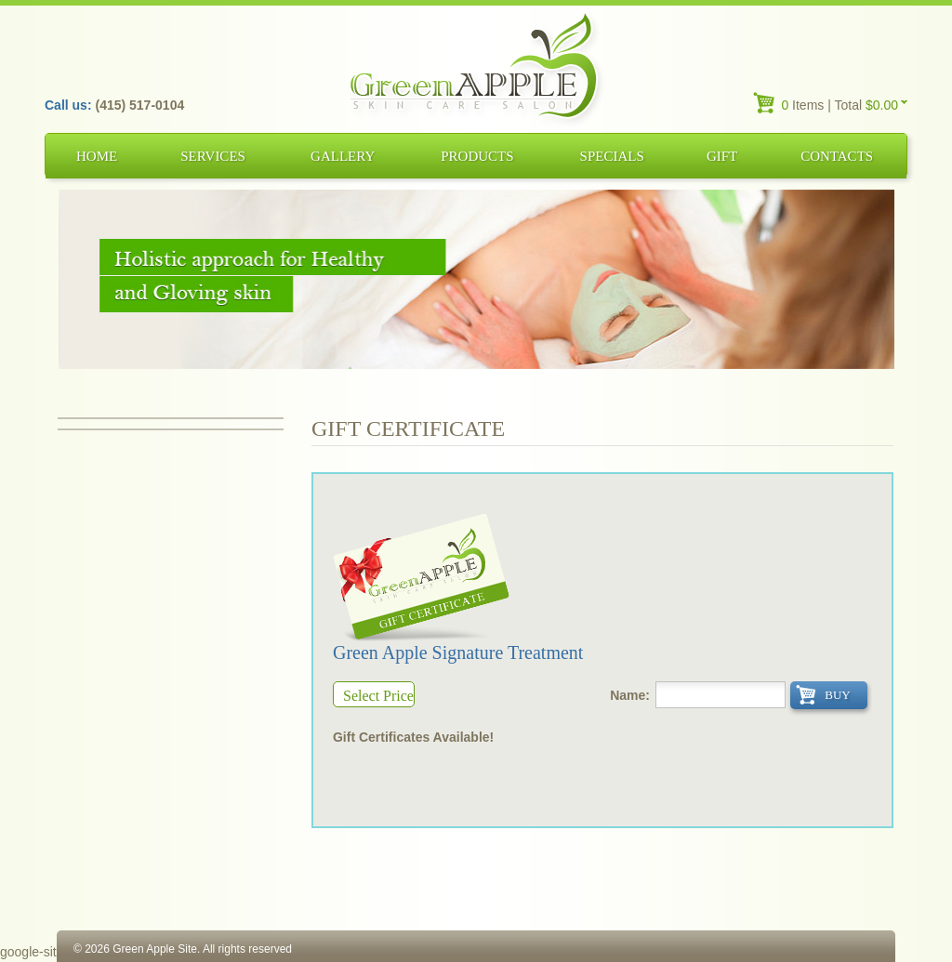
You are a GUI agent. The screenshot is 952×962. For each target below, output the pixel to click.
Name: (630, 695)
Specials (612, 156)
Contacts (836, 156)
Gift (722, 156)
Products (477, 156)
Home (96, 156)
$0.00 (882, 105)
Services (212, 156)
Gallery (343, 156)
